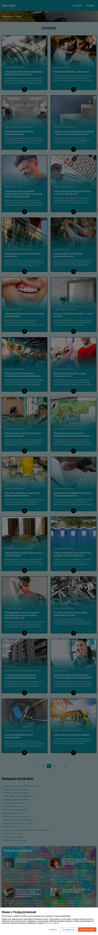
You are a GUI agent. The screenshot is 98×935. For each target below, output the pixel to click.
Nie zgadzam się (68, 929)
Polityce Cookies (51, 923)
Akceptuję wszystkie (87, 929)
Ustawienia (53, 929)
